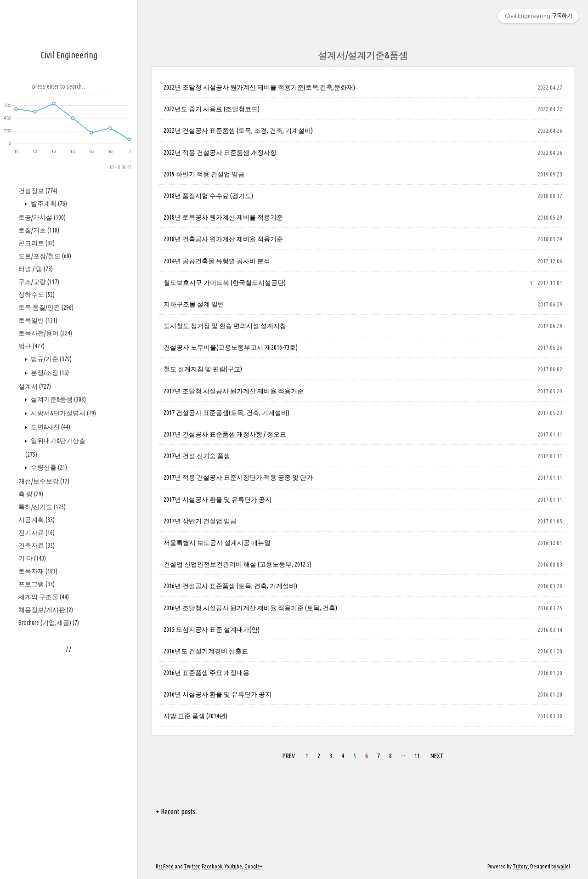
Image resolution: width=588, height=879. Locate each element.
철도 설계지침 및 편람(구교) (203, 369)
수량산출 (48, 467)
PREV (289, 756)
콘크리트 (36, 243)
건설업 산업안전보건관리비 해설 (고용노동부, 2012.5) (237, 564)
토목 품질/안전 (46, 307)
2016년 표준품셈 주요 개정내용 (206, 672)
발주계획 (48, 203)
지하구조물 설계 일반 (194, 304)
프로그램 (36, 584)
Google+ (253, 866)
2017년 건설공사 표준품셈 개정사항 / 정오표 (225, 434)
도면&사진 (49, 427)
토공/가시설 (42, 217)
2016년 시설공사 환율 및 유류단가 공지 (217, 694)
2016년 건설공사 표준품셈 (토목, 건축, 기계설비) (230, 586)
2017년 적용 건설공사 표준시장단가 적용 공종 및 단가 (238, 477)
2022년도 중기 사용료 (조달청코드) (212, 109)
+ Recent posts (176, 811)
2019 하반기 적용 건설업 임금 (204, 174)
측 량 (30, 494)
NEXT (437, 756)
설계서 (34, 386)
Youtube (233, 866)
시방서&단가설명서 (62, 413)
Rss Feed (165, 866)
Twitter (191, 866)
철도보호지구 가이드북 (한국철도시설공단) (225, 282)
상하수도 (36, 294)
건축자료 (36, 545)
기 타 (32, 558)
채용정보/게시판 (45, 609)
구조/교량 (38, 281)
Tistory (520, 866)
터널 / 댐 (35, 268)
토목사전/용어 (45, 333)
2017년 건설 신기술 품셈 (197, 455)
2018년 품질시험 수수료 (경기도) (208, 195)
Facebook (212, 866)
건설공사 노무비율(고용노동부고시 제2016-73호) (231, 347)
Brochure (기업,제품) (48, 622)
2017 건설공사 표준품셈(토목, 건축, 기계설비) (226, 412)
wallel (563, 866)
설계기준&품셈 (57, 399)
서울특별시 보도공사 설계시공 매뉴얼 (217, 542)
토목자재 (37, 571)
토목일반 (37, 320)
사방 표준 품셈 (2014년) (195, 716)
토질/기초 (38, 230)
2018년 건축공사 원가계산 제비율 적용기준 (223, 239)
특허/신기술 (42, 506)
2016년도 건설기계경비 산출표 (206, 651)
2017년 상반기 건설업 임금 (200, 521)
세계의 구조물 (43, 597)
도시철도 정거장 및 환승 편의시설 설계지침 (225, 325)
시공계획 (36, 519)
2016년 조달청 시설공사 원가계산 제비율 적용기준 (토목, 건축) (250, 608)
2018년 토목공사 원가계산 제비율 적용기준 (223, 217)
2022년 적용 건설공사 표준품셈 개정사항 (220, 152)
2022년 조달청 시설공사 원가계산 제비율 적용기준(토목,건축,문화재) (259, 87)
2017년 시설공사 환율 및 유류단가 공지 (217, 499)
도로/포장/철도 (44, 256)
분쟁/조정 (49, 372)
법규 (31, 346)
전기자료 (36, 532)
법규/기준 (50, 359)
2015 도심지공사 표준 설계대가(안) (212, 629)
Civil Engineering (68, 55)
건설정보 (37, 190)
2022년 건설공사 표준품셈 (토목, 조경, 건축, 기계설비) (238, 130)
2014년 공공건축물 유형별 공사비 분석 (217, 261)
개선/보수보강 (43, 481)
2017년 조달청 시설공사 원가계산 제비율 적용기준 (234, 391)
